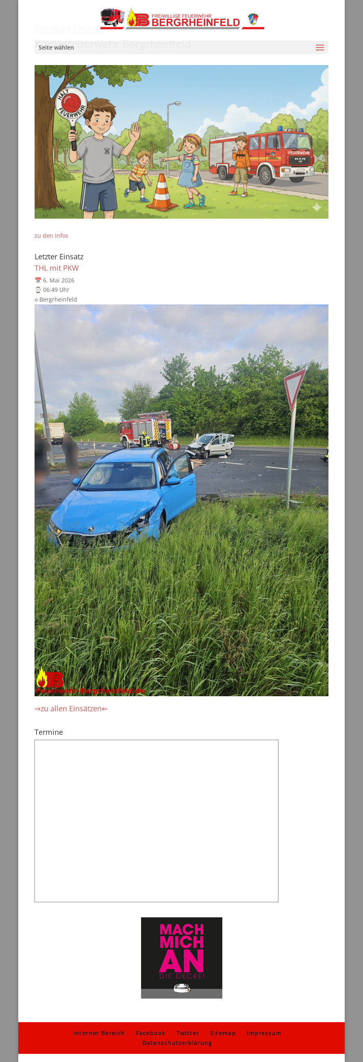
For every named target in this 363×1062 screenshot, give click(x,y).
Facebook (150, 1033)
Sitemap (223, 1033)
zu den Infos (51, 235)
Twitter (187, 1033)
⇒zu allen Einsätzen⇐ (71, 708)
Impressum (264, 1033)
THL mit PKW (57, 268)
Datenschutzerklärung (177, 1043)
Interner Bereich (99, 1033)
